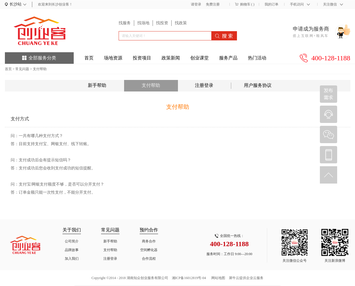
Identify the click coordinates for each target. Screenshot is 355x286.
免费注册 (213, 4)
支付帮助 (40, 69)
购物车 (245, 4)
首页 (89, 57)
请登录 (196, 4)
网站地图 (217, 278)
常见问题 (22, 69)
